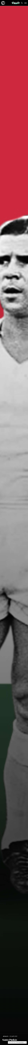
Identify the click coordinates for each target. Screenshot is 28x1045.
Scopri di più (21, 1042)
